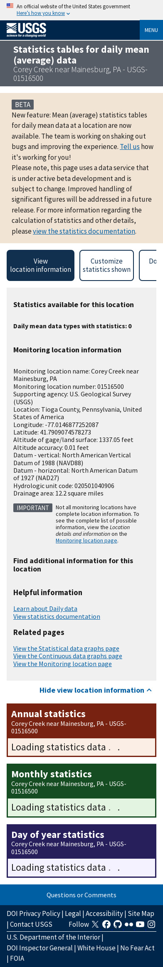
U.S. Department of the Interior (53, 937)
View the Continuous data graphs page (67, 656)
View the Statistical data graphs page (66, 648)
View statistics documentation (56, 616)
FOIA (17, 958)
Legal (73, 913)
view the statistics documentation (84, 231)
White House (96, 947)
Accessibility (104, 913)
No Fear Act (137, 947)
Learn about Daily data (45, 608)
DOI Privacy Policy (33, 913)
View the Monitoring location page (62, 663)
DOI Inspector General (40, 947)
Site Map (141, 913)
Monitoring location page (86, 540)
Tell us (130, 146)
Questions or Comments (81, 895)
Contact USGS (31, 924)
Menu (151, 30)
